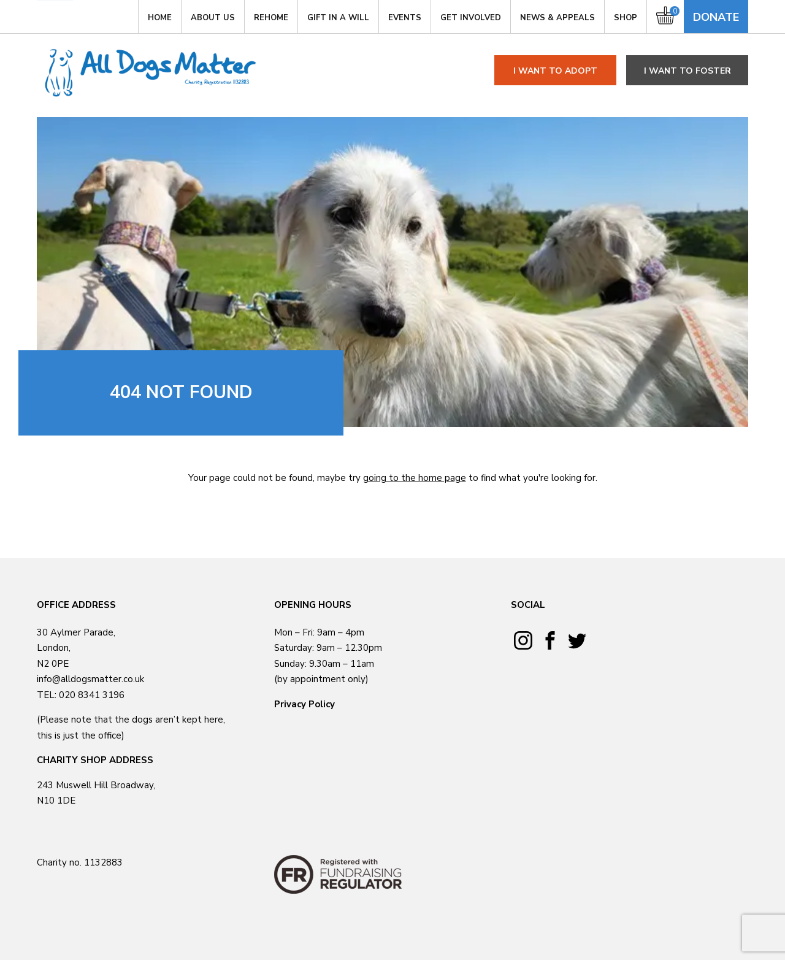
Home (160, 17)
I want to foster (687, 71)
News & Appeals (557, 17)
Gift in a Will (338, 17)
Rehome (271, 17)
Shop (625, 17)
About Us (213, 17)
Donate (716, 17)
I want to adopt (555, 71)
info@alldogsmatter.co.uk (90, 679)
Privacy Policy (304, 704)
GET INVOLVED (470, 17)
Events (404, 17)
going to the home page (414, 478)
